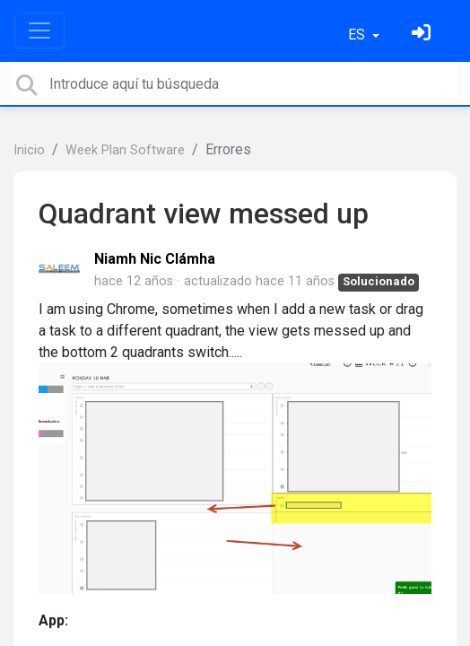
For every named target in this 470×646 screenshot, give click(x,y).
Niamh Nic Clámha (154, 258)
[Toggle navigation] (39, 30)
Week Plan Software (125, 150)
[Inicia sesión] (423, 34)
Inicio (29, 150)
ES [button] (358, 34)
